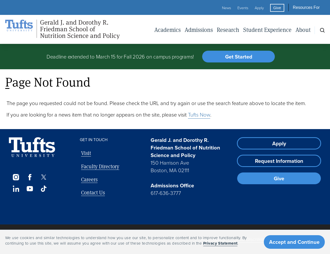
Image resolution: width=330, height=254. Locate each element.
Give (277, 8)
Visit (86, 153)
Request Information (279, 161)
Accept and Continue (294, 242)
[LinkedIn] (16, 189)
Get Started (238, 57)
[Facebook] (30, 177)
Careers (89, 179)
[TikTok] (44, 189)
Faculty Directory (100, 166)
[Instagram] (16, 177)
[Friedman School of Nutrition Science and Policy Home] (62, 29)
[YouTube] (30, 189)
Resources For (306, 7)
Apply (259, 8)
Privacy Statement (220, 243)
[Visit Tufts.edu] (32, 147)
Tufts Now (199, 115)
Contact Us (93, 192)
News (226, 8)
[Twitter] (44, 177)
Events (242, 8)
